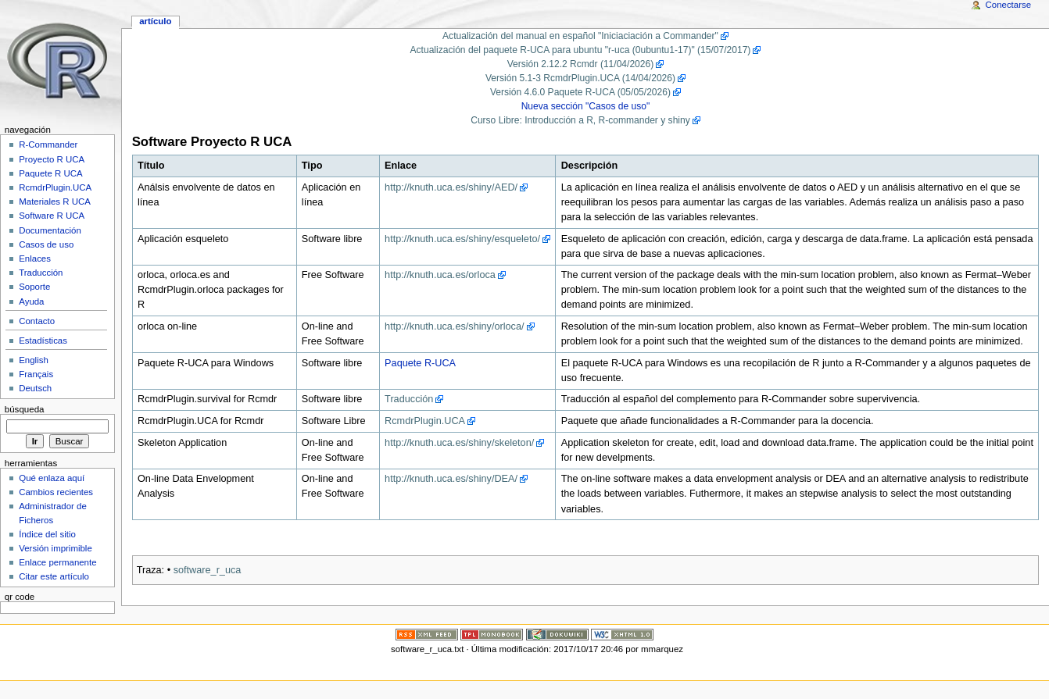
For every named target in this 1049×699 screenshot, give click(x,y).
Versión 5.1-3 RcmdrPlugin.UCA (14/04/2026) (580, 78)
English (33, 360)
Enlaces (35, 258)
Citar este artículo (54, 576)
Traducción (409, 399)
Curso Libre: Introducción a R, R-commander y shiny (580, 120)
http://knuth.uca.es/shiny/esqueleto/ (462, 239)
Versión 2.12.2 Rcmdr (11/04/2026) (580, 64)
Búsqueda (25, 409)
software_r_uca (208, 570)
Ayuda (31, 301)
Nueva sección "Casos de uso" (585, 106)
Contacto (37, 321)
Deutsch (35, 388)
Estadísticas (43, 340)
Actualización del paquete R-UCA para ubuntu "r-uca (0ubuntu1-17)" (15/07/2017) (580, 50)
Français (36, 374)
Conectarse (1009, 4)
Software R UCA (51, 215)
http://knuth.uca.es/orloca (440, 274)
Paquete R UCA (51, 173)
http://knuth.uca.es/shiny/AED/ (451, 187)
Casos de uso (46, 244)
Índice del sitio (47, 534)
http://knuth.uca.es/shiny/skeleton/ (459, 442)
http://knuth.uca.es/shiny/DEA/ (451, 478)
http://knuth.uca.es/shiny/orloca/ (454, 326)
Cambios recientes (56, 492)
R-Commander (48, 144)
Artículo (155, 21)
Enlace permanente (57, 562)
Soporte (34, 286)
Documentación (50, 230)
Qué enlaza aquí (51, 478)
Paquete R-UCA (420, 363)
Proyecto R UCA (51, 159)
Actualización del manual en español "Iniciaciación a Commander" (580, 35)
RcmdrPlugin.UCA (425, 420)
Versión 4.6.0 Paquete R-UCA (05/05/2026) (580, 92)
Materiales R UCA (55, 201)
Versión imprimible (55, 548)
